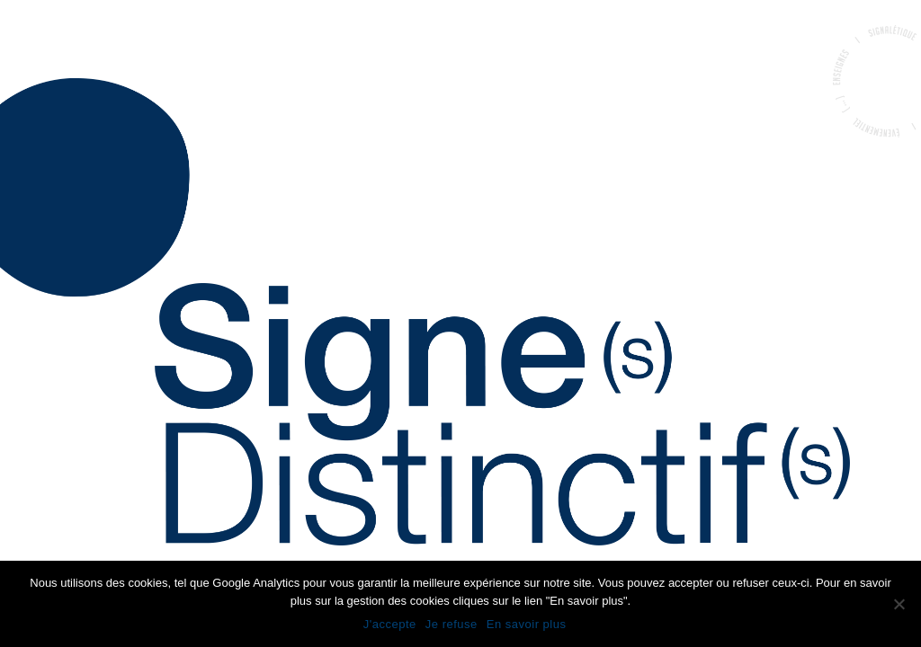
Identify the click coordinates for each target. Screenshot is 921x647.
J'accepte (389, 624)
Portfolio (50, 265)
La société (49, 234)
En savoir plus (527, 624)
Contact (45, 295)
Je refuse (451, 624)
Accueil (40, 204)
